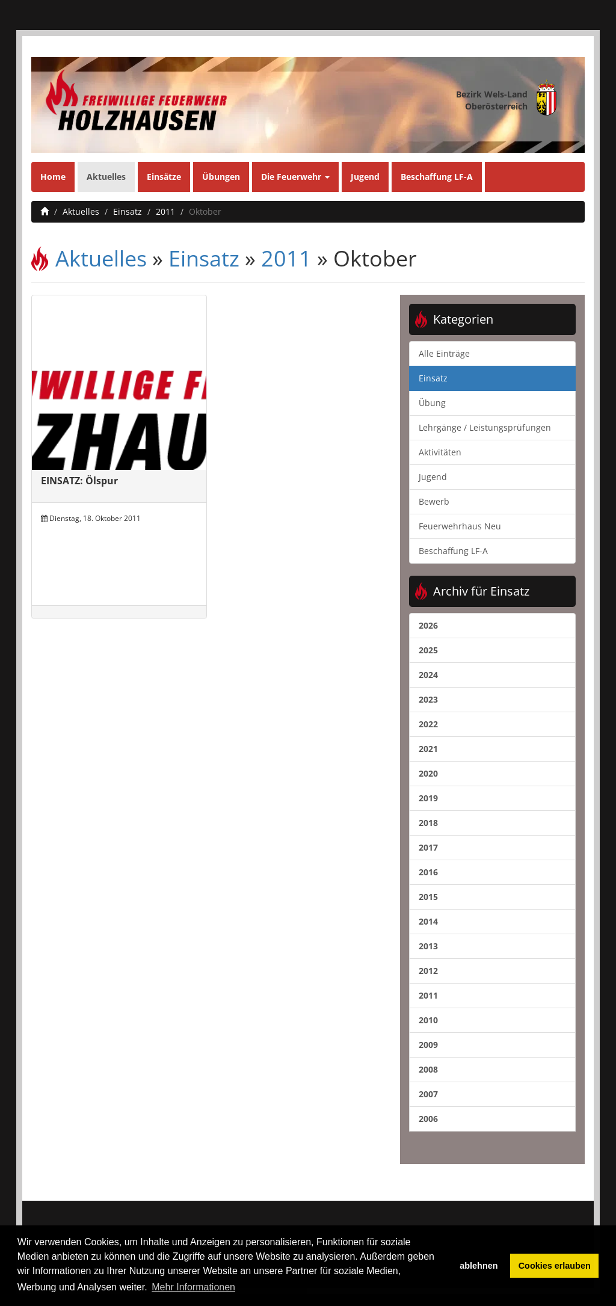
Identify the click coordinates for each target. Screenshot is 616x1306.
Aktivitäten (440, 452)
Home (53, 176)
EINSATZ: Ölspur (79, 480)
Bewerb (434, 501)
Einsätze (164, 176)
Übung (432, 402)
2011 (165, 211)
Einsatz (127, 211)
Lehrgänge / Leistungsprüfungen (485, 427)
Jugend (365, 176)
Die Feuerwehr (295, 176)
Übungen (221, 176)
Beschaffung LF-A (437, 176)
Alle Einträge (444, 353)
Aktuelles (106, 176)
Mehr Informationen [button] (193, 1287)
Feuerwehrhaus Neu (460, 526)
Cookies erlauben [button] (555, 1266)
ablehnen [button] (478, 1266)
